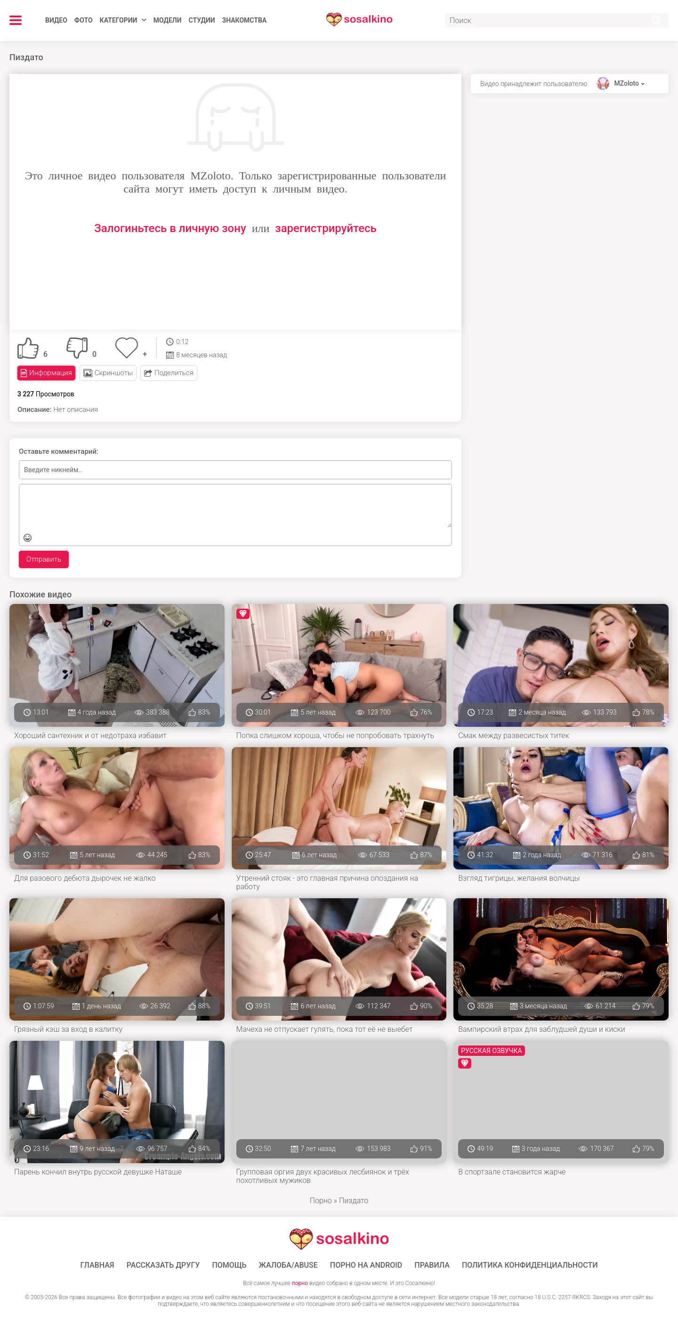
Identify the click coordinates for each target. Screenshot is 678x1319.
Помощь (229, 1265)
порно (300, 1283)
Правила (432, 1265)
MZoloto (626, 83)
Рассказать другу (163, 1265)
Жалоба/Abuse (288, 1265)
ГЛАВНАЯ (97, 1265)
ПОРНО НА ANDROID (366, 1265)
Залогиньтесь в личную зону (170, 228)
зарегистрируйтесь (325, 228)
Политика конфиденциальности (530, 1265)
